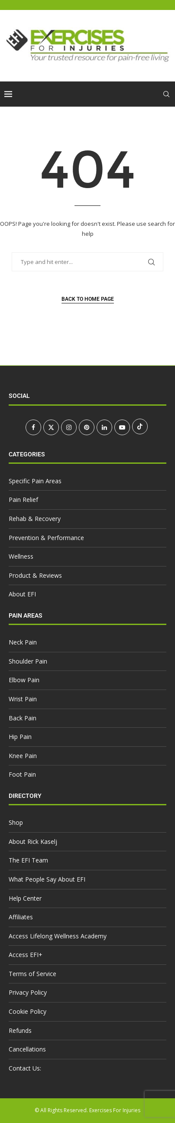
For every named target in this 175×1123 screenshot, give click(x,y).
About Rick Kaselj (33, 841)
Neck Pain (23, 642)
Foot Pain (22, 774)
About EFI (22, 594)
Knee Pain (23, 756)
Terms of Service (32, 974)
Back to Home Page (88, 299)
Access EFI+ (25, 954)
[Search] (166, 94)
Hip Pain (20, 736)
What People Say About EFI (47, 879)
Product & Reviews (35, 575)
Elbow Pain (24, 680)
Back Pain (22, 718)
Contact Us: (25, 1068)
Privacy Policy (28, 992)
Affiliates (21, 917)
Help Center (25, 898)
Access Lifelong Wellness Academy (58, 936)
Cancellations (27, 1049)
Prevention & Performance (46, 538)
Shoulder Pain (28, 661)
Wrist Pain (23, 699)
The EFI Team (28, 860)
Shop (16, 822)
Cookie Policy (27, 1011)
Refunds (20, 1030)
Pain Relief (23, 499)
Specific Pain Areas (35, 481)
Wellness (21, 556)
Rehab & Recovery (35, 518)
